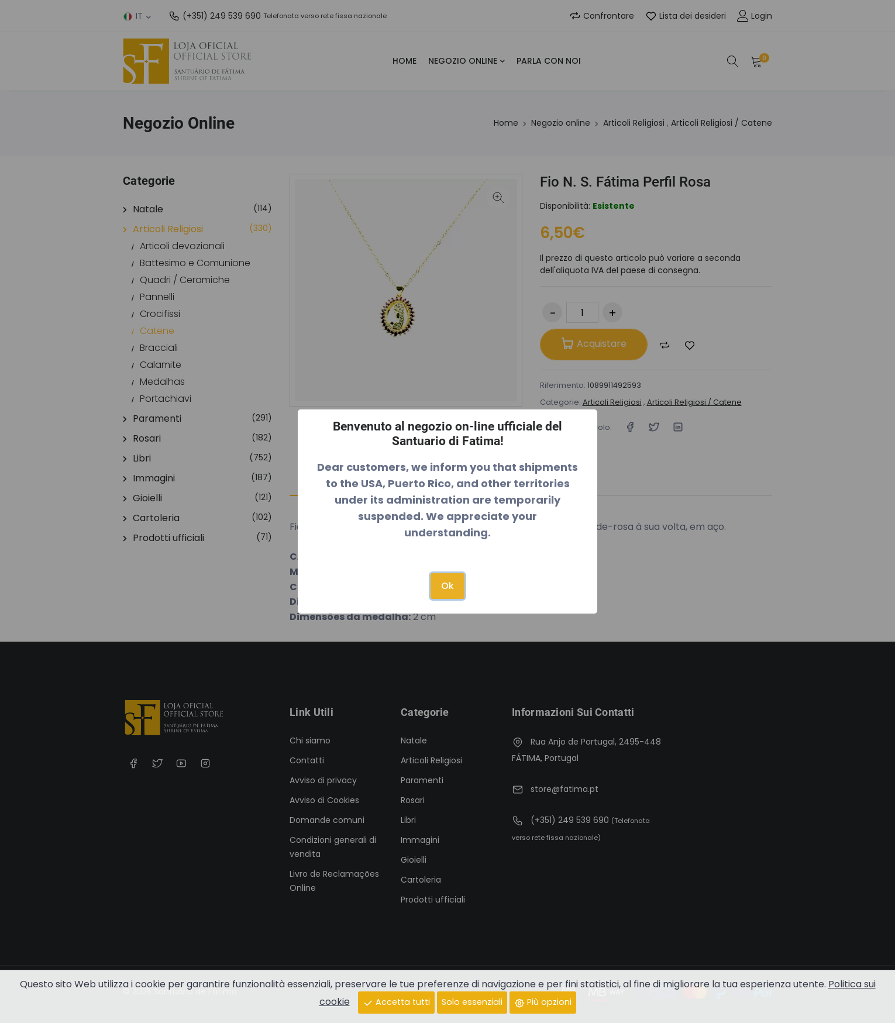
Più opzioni (543, 1002)
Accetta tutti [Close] (396, 1002)
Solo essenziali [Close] (472, 1002)
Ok (447, 586)
